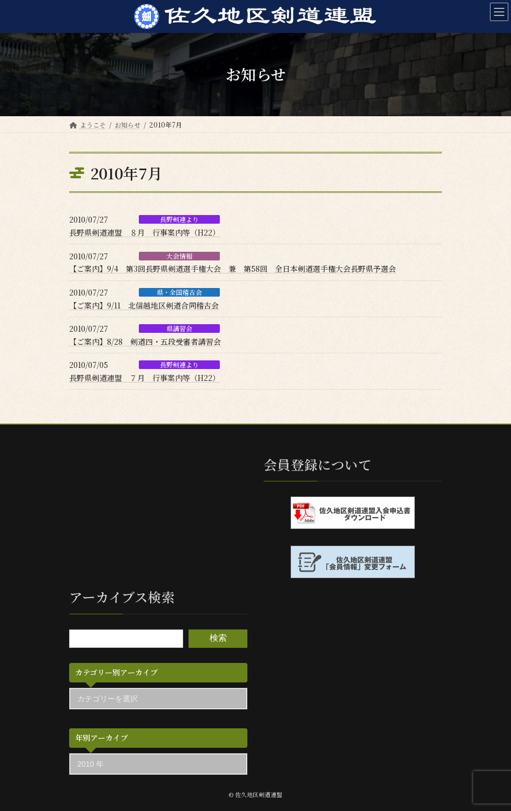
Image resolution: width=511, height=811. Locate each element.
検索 (218, 637)
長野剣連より (179, 219)
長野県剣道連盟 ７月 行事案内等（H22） (144, 377)
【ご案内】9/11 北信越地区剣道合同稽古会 (144, 305)
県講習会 (179, 328)
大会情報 (179, 256)
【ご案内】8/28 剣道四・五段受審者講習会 (145, 341)
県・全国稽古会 (179, 292)
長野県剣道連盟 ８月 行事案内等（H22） (144, 232)
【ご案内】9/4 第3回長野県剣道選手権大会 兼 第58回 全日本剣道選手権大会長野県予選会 (232, 268)
